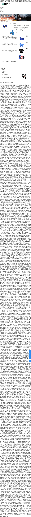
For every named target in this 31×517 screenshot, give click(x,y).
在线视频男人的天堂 (20, 397)
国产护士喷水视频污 (18, 96)
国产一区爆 (14, 288)
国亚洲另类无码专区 (25, 445)
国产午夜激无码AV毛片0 (5, 432)
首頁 (4, 21)
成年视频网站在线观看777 (8, 91)
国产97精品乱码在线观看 (18, 183)
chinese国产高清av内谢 (4, 330)
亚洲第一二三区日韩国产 (16, 399)
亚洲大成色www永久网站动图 (11, 356)
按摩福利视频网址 (25, 196)
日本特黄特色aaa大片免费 (13, 205)
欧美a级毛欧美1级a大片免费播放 (7, 129)
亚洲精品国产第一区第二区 (20, 381)
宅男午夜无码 (13, 393)
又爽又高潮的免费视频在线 (14, 392)
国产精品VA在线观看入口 (5, 160)
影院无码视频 (15, 402)
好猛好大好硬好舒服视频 (6, 279)
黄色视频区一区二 (23, 197)
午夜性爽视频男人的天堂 (23, 327)
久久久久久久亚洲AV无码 (6, 394)
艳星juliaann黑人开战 (12, 250)
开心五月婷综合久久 (25, 509)
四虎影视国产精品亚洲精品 (11, 287)
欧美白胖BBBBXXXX (20, 125)
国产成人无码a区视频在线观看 (6, 390)
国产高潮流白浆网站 (8, 180)
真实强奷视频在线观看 (27, 455)
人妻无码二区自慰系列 (10, 417)
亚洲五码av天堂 (13, 176)
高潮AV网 (14, 410)
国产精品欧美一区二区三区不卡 (21, 389)
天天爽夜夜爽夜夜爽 (21, 104)
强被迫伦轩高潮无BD (15, 397)
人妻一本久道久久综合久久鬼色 (26, 103)
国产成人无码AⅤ (23, 440)
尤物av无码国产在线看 (21, 391)
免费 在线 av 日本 (20, 454)
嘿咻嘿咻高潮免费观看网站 (27, 317)
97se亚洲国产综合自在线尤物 (24, 382)
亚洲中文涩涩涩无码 (28, 292)
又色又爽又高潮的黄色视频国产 (11, 382)
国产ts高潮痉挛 (27, 254)
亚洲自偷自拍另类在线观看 (21, 420)
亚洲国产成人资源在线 (3, 306)
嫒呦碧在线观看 (26, 349)
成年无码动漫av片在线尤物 (14, 261)
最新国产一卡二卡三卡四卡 (8, 444)
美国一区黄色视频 (8, 339)
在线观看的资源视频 (21, 358)
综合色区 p (4, 443)
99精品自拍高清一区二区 (19, 447)
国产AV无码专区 (17, 126)
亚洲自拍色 (23, 219)
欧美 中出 (4, 371)
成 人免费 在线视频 (5, 442)
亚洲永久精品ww (7, 272)
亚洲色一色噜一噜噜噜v (5, 315)
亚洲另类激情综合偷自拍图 (8, 418)
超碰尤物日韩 (24, 363)
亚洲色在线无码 (7, 130)
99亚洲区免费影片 (23, 173)
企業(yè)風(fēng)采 (3, 71)
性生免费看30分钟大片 (16, 297)
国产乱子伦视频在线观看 (13, 162)
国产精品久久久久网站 (15, 140)
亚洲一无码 (26, 174)
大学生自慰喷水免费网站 (19, 380)
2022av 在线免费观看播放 (22, 260)
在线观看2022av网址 (5, 516)
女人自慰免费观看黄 (22, 449)
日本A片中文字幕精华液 (14, 128)
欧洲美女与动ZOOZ (15, 307)
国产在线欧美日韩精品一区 (26, 461)
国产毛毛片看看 (14, 186)
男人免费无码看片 (3, 249)
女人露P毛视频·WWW (5, 134)
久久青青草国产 (6, 219)
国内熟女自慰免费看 (25, 361)
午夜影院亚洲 (7, 336)
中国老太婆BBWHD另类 (19, 433)
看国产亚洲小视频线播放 (19, 481)
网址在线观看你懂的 (25, 390)
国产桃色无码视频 (13, 299)
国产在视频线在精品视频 (20, 512)
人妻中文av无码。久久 (11, 280)
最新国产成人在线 (18, 235)
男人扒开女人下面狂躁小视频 (11, 409)
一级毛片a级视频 (3, 177)
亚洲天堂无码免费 (22, 265)
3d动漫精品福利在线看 (9, 230)
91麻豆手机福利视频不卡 (15, 249)
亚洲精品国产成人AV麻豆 (13, 363)
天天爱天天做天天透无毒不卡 (5, 211)
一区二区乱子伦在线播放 (16, 405)
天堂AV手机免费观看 (5, 200)
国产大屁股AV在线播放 (20, 402)
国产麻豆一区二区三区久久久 (14, 138)
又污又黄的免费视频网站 (26, 502)
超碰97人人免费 (18, 146)
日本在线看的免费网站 (13, 335)
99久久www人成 (16, 240)
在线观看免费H (7, 415)
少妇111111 (19, 414)
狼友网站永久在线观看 (16, 163)
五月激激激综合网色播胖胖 (20, 99)
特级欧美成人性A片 (12, 203)
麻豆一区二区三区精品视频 (27, 112)
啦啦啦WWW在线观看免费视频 (4, 168)
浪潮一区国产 (19, 94)
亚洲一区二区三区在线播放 (7, 342)
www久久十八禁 (22, 347)
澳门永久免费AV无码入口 (10, 118)
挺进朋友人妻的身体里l (18, 151)
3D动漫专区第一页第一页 (14, 365)
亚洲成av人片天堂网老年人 (16, 124)
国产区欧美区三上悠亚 (8, 446)
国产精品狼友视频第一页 (26, 355)
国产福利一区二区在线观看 (7, 187)
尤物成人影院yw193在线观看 (23, 222)
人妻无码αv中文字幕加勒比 (15, 313)
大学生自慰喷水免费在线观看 (11, 166)
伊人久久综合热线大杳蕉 (13, 513)
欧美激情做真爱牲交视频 (12, 146)
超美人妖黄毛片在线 (23, 496)
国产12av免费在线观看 (4, 475)
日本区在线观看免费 (12, 241)
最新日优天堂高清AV (9, 357)
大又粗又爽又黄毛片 (15, 366)
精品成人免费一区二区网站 (14, 458)
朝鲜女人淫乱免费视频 (16, 378)
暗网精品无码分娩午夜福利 (26, 203)
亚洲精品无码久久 (3, 240)
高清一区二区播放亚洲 (10, 244)
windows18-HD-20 (4, 262)
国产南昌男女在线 (13, 216)
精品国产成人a (21, 89)
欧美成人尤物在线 (25, 328)
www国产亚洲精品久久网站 (25, 282)
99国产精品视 (4, 289)
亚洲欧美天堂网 (27, 339)
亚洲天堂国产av (28, 419)
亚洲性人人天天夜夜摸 (16, 118)
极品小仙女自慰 (5, 351)
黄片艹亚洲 (6, 287)
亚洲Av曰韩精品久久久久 (27, 358)
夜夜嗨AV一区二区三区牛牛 (8, 352)
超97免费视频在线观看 (23, 146)
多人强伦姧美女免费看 (22, 329)
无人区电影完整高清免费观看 (21, 472)
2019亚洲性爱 (28, 513)
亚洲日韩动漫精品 (21, 269)
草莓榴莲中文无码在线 (16, 130)
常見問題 (1, 9)
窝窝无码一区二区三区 (18, 440)
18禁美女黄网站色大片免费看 (25, 119)
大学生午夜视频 (25, 189)
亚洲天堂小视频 (23, 186)
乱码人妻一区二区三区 (10, 386)
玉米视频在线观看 (24, 246)
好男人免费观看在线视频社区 (14, 135)
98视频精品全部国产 (13, 333)
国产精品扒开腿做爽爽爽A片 (6, 215)
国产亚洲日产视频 (16, 243)
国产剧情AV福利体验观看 (7, 355)
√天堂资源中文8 (14, 407)
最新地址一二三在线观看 (4, 169)
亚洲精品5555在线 (28, 252)
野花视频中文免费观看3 (17, 499)
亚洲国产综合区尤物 (10, 414)
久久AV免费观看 (6, 185)
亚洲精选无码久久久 (6, 124)
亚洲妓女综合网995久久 (23, 330)
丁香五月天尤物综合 (20, 336)
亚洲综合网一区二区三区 (15, 242)
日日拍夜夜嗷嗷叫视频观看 (18, 119)
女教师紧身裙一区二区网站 (13, 508)
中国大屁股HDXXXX (6, 364)
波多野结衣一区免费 (4, 477)
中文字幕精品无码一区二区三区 (22, 467)
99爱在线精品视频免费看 (6, 186)
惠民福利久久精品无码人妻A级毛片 (22, 506)
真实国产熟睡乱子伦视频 (24, 166)
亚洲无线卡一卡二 (16, 383)
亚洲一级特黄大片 (25, 386)
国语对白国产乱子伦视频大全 (11, 468)
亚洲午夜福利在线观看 (9, 121)
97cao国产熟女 (15, 178)
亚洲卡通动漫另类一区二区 (11, 200)
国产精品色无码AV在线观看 (26, 448)
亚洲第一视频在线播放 (24, 240)
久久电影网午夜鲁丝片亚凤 (24, 424)
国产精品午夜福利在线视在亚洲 (10, 346)
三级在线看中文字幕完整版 (3, 172)
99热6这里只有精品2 (4, 252)
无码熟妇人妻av (15, 253)
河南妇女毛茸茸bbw (3, 339)
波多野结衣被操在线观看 (15, 304)
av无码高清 (2, 478)
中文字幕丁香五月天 (16, 316)
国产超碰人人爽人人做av (13, 85)
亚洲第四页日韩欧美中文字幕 (15, 466)
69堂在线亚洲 (12, 469)
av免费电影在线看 (7, 85)
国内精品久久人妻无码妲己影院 (13, 286)
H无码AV (19, 301)
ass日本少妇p (11, 274)
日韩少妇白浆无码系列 (23, 122)
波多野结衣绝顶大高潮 (20, 445)
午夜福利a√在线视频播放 (6, 363)
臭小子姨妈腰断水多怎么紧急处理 (11, 246)
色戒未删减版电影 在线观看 (22, 477)
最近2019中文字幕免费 (21, 392)
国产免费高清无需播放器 (11, 377)
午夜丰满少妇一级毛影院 (24, 343)
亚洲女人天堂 (24, 251)
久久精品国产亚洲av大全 (24, 489)
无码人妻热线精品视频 (10, 475)
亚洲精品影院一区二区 (9, 511)
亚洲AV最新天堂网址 (25, 314)
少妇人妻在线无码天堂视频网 (20, 331)
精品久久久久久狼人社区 (15, 411)
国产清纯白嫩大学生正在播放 (16, 368)
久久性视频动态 (25, 286)
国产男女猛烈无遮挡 (13, 388)
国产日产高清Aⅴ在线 (14, 510)
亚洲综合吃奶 (20, 115)
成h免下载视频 (23, 370)
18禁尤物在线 (21, 328)
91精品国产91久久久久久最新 (16, 230)
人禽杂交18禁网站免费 (12, 509)
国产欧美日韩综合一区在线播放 (25, 250)
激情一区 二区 (10, 109)
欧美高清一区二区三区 (21, 351)
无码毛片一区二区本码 (14, 344)
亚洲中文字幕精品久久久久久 (4, 313)
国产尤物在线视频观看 (22, 297)
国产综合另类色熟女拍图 (16, 101)
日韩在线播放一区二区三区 (8, 122)
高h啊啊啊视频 (7, 115)
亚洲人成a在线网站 (21, 407)
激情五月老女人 (9, 464)
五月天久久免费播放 (27, 510)
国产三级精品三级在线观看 (19, 214)
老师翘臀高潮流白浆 (26, 403)
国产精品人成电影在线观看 (16, 493)
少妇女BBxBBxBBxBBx (14, 434)
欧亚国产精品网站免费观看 (20, 162)
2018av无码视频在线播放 (7, 333)
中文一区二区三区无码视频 (16, 357)
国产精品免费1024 (24, 111)
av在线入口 (5, 250)
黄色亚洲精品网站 (7, 135)
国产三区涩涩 (28, 173)
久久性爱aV (6, 260)
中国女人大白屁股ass (24, 321)
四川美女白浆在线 (5, 288)
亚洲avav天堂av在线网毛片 (13, 436)
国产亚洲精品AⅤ (27, 127)
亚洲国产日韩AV (28, 157)
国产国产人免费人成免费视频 (14, 308)
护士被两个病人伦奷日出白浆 (8, 218)
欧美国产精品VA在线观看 (26, 406)
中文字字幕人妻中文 (9, 472)
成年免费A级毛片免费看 (13, 379)
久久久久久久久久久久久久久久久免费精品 (22, 257)
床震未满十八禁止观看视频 (20, 396)
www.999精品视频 (2, 263)
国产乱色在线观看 (6, 251)
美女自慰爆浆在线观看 (10, 237)
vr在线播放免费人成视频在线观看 (13, 227)
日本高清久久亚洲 (13, 311)
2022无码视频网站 (12, 440)
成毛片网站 (9, 499)
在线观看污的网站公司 (16, 188)
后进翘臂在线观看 (27, 441)
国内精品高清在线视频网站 (27, 177)
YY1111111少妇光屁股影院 (22, 90)
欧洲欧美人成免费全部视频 (4, 428)
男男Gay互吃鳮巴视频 (11, 194)
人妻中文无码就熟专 (5, 485)
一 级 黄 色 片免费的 (23, 228)
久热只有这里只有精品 (28, 294)
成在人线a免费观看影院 (13, 443)
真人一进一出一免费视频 (5, 384)
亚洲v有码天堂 (10, 99)
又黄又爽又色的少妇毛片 (8, 454)
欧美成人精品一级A (24, 102)
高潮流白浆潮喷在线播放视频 (23, 342)
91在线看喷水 (4, 369)
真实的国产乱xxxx (26, 391)
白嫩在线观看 (5, 232)
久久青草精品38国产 (5, 127)
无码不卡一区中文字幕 (14, 321)
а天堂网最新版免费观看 (15, 91)
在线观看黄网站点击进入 (20, 406)
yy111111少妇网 (4, 175)
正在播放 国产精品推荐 (22, 208)
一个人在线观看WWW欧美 (21, 91)
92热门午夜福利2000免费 (8, 301)
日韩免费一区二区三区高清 (24, 107)
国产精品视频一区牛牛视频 (19, 216)
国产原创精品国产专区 (11, 460)
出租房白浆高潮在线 (17, 382)
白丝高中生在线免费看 (25, 508)
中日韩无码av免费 (24, 464)
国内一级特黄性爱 (13, 93)
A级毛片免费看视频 (6, 223)
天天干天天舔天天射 (5, 399)
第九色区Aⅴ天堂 (7, 326)
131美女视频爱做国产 (19, 408)
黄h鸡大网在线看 (10, 421)
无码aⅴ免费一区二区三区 (18, 173)
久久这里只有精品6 (2, 113)
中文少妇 (10, 165)
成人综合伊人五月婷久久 (10, 222)
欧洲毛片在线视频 (3, 449)
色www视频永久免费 (22, 416)
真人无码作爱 (2, 495)
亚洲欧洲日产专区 (3, 427)
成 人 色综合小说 (2, 456)
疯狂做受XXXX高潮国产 (25, 183)
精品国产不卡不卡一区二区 (16, 89)
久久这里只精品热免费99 (10, 233)
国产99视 (5, 144)
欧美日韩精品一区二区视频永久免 (16, 226)
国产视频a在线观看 (6, 109)
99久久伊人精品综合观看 (15, 511)
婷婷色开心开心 (22, 132)
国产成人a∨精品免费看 (21, 308)
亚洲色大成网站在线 (18, 246)
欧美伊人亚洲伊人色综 (6, 422)
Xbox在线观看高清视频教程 (9, 449)
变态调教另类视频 (15, 87)
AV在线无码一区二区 (14, 232)
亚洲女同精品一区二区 (23, 399)
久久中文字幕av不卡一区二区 (9, 338)
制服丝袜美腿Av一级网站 (27, 456)
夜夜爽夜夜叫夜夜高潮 (19, 363)
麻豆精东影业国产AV (14, 293)
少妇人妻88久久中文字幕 (14, 461)
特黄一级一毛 (20, 147)
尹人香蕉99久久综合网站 (11, 169)
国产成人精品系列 (7, 111)
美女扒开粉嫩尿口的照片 (16, 265)
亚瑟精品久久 (1, 187)
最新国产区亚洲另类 (2, 410)
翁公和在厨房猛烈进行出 (7, 141)
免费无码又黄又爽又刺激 (13, 198)
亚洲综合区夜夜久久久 (9, 441)
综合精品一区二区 (11, 326)
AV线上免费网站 (26, 347)
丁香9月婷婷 (12, 228)
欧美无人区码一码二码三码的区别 (5, 265)
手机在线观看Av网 (26, 450)
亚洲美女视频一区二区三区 (27, 129)
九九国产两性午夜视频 (10, 375)
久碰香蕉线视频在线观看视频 (6, 450)
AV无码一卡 (26, 297)
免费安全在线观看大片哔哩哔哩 (4, 460)
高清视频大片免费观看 (17, 486)
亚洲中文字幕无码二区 (22, 127)
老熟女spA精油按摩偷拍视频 (26, 336)
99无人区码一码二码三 (27, 104)
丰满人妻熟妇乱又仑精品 (28, 379)
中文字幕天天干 (26, 372)
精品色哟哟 (20, 306)
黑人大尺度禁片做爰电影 (10, 471)
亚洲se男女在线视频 (14, 267)
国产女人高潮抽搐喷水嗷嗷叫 (3, 244)
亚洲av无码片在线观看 (8, 113)
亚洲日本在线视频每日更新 (17, 489)
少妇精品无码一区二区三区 (27, 283)
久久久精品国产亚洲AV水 (5, 161)
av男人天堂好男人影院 (16, 306)
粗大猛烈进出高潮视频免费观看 (26, 305)
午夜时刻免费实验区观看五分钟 (4, 385)
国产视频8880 (28, 324)
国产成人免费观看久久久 (7, 452)
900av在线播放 (20, 98)
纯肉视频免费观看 (21, 418)
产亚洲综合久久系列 (27, 204)
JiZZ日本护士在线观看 (16, 256)
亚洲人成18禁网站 (14, 150)
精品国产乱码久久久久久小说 (14, 104)
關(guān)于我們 (3, 68)
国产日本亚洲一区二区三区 (3, 158)
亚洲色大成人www (6, 455)
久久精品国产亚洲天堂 (14, 431)
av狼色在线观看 (20, 138)
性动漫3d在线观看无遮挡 (22, 491)
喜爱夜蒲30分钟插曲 (18, 415)
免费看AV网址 (26, 304)
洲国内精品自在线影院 (27, 163)
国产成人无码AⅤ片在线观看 (13, 488)
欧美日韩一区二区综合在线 (3, 235)
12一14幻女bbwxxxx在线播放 (8, 381)
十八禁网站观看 (13, 88)
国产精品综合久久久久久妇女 (8, 213)
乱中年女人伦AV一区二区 (12, 161)
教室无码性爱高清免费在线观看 (18, 153)
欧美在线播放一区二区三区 (16, 143)
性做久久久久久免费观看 (17, 175)
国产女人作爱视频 (9, 98)
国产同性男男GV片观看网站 (21, 294)
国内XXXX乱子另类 (28, 463)
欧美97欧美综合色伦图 (6, 509)
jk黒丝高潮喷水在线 (6, 190)
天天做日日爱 (26, 224)
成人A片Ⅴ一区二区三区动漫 (5, 286)
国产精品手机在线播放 (23, 237)
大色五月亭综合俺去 (6, 151)
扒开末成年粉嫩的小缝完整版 (20, 276)
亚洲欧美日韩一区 (5, 329)
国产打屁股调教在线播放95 (17, 190)
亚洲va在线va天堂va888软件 (12, 207)
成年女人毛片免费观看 (25, 113)
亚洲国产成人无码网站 (12, 320)
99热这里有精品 (11, 341)
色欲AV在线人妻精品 (10, 477)
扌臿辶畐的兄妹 (18, 187)
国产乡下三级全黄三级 (15, 441)
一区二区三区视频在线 (25, 218)
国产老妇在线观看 (19, 137)
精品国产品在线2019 (15, 391)
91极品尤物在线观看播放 (18, 200)
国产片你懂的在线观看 (16, 295)
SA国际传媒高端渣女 (20, 317)
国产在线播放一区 (7, 177)
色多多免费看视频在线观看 (16, 281)
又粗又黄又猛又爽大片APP (16, 237)
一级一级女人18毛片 (23, 176)
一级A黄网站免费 (17, 367)
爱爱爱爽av (17, 455)
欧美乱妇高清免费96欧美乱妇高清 (19, 177)
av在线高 (8, 250)
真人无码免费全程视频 (16, 292)
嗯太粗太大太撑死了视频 (4, 447)
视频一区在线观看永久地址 (23, 258)
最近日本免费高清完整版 (13, 164)
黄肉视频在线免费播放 (21, 455)
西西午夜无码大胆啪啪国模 (26, 315)
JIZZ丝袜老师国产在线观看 (23, 356)
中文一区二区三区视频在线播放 (16, 347)
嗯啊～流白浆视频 (9, 254)
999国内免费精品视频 (10, 253)
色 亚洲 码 (23, 221)
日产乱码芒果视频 (5, 87)
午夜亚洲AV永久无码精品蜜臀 (24, 320)
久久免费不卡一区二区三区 (4, 149)
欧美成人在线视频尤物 (15, 121)
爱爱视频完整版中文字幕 (25, 172)
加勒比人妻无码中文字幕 (8, 104)
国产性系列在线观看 (16, 491)
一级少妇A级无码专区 (27, 215)
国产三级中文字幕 (12, 177)
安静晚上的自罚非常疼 (6, 307)
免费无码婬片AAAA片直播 (17, 185)
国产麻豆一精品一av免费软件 (6, 513)
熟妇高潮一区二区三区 (10, 143)
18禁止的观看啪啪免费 (21, 283)
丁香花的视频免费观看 (27, 409)
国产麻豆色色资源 (28, 171)
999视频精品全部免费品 (8, 457)
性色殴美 (27, 128)
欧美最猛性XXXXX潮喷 (24, 190)
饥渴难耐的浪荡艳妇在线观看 (24, 301)
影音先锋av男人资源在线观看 (26, 271)
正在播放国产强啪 (23, 158)
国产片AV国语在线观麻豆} (25, 141)
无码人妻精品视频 (25, 241)
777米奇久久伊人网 (11, 425)
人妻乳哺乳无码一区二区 (14, 98)
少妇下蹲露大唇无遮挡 (4, 132)
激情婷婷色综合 (19, 321)
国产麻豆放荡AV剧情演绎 (21, 204)
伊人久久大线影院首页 (16, 477)
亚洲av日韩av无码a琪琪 (23, 486)
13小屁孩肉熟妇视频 (15, 274)
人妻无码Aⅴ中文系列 (2, 310)
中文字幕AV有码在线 (17, 258)
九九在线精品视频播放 (16, 471)
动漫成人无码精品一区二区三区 (17, 109)
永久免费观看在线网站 (14, 484)
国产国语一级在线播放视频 (11, 196)
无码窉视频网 (2, 183)
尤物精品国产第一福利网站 (26, 457)
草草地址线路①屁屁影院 (16, 341)
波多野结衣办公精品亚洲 (19, 470)
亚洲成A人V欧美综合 (8, 431)
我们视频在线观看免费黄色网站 (8, 456)
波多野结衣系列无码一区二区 (8, 391)
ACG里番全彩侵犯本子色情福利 (9, 277)
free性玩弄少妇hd (10, 89)
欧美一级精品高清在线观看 (17, 453)
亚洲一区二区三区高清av (17, 469)
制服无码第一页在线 (23, 262)
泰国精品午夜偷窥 (24, 268)
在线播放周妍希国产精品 (24, 253)
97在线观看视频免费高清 (26, 261)
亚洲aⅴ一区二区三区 (27, 255)
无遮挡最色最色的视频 (13, 291)
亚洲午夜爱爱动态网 (6, 488)
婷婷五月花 (12, 86)
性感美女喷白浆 (23, 277)
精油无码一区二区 (12, 360)
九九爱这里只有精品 (26, 132)
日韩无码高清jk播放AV (20, 286)
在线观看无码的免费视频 (16, 239)
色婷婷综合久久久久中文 (9, 174)
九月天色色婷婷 (20, 371)
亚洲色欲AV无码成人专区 (7, 335)
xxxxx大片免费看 (23, 499)
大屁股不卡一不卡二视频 (13, 396)
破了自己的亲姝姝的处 (20, 108)
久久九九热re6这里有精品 (23, 152)
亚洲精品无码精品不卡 (23, 187)
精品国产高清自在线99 (15, 420)
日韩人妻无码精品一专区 (18, 169)
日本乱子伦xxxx (26, 179)
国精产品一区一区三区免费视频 (5, 361)
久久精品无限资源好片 (26, 303)
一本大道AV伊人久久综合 (10, 302)
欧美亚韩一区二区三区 (17, 228)
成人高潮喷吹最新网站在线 (22, 511)
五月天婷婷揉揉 (11, 296)
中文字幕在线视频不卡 (17, 275)
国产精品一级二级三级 (6, 324)
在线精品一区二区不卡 (11, 428)
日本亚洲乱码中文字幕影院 (8, 349)
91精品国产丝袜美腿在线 (8, 299)
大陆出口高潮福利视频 (24, 415)
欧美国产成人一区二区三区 (10, 295)
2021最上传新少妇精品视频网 (9, 292)
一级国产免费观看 (14, 99)
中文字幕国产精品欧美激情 (7, 202)
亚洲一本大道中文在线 (5, 280)
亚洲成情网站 (7, 258)
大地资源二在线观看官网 (8, 494)
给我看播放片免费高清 (17, 483)
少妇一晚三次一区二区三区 (20, 504)
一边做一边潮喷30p (20, 457)
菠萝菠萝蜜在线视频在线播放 (9, 178)
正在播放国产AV (22, 471)
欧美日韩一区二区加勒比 (7, 137)
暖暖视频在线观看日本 (22, 340)
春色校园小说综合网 (24, 371)
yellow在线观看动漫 (21, 126)
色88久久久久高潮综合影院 (22, 341)
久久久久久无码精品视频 (17, 155)
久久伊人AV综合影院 (3, 484)
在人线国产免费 (15, 419)
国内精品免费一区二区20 (9, 100)
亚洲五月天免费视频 (9, 366)
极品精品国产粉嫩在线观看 (25, 388)
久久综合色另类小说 (5, 377)
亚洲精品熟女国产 (4, 281)
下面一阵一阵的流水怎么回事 (10, 345)
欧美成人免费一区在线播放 (24, 96)
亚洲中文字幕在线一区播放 (27, 512)
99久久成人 (5, 166)
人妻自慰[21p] (22, 215)
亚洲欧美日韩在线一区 (7, 508)
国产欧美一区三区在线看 (24, 469)
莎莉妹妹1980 (24, 157)
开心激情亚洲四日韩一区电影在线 (14, 500)
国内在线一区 (3, 494)
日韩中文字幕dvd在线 (23, 483)
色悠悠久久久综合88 (10, 168)
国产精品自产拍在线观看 (9, 247)
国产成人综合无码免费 (16, 417)
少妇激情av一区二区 (2, 86)
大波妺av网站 (23, 200)
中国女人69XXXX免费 (26, 213)
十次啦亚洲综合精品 (6, 205)
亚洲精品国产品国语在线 (21, 304)
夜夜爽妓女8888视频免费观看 (4, 207)
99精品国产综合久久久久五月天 (5, 480)
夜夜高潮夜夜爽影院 (21, 130)
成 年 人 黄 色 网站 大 (18, 250)
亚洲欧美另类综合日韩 (17, 359)
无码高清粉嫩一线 (5, 504)
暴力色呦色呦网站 (16, 260)
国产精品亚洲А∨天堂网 (24, 435)
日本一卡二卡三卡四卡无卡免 (24, 109)
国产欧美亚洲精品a (2, 261)
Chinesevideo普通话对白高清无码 (4, 146)
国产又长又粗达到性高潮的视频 (19, 129)
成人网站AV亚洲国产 (8, 310)
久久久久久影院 (24, 128)
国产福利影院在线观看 (16, 222)
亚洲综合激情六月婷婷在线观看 (15, 236)
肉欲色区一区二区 (2, 272)
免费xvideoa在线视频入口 (3, 464)
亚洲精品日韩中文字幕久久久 (25, 430)
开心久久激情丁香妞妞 (18, 262)
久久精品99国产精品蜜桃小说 (20, 263)
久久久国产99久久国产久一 (6, 290)
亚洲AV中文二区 (19, 180)
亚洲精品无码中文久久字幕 (14, 167)
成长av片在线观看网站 (26, 470)
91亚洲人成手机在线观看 (19, 134)
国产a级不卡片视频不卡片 (12, 214)
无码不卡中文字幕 (13, 370)
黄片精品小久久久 (22, 319)
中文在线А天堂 (11, 130)
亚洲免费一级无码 (21, 247)
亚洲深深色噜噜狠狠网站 (8, 304)
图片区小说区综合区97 (15, 502)
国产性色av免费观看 (4, 479)
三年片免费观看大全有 (11, 432)
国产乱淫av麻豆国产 (14, 180)
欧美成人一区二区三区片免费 (18, 199)
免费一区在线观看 (18, 409)
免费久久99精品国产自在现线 (4, 507)
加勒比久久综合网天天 (20, 488)
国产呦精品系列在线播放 (8, 434)
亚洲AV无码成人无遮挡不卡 (25, 395)
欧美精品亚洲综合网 (9, 439)
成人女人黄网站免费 (22, 357)
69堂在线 (17, 407)
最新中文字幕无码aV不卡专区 (12, 498)
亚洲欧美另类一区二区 (24, 353)
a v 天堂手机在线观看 (8, 216)
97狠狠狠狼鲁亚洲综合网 (22, 478)
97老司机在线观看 (5, 152)
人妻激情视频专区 (25, 84)
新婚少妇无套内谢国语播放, (23, 233)
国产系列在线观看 (3, 121)
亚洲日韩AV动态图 (28, 260)
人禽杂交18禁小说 (19, 102)
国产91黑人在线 (3, 340)
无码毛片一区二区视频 (9, 294)
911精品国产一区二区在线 (16, 449)
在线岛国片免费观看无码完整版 (17, 277)
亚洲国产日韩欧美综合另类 (13, 290)
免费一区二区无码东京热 (7, 198)
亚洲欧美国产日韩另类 (10, 467)
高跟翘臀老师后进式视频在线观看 (10, 126)
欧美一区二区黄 (4, 116)
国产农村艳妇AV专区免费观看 (20, 324)
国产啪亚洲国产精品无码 (26, 410)
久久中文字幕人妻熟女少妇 (19, 241)
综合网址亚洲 (19, 240)
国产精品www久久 (4, 366)
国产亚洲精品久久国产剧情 (9, 285)
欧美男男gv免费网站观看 (14, 473)
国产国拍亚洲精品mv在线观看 (20, 224)
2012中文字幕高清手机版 (25, 354)
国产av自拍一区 (13, 215)
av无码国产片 (17, 311)
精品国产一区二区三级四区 (8, 90)
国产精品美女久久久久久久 (19, 213)
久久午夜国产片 (7, 489)
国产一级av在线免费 (12, 463)
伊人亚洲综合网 (28, 262)
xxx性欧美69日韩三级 (10, 107)
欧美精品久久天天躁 (11, 119)
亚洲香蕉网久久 (11, 190)
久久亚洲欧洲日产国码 (3, 316)
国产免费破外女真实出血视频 (23, 507)
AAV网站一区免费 (20, 135)
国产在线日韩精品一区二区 (11, 192)
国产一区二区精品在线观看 (16, 210)
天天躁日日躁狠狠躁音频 (3, 295)
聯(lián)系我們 (2, 11)
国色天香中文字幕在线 (18, 166)
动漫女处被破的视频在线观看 (12, 384)
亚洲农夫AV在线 (25, 236)
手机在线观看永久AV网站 (22, 432)
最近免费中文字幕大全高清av (6, 108)
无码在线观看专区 (21, 482)
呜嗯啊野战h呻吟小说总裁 (8, 371)
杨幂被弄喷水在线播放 (27, 316)
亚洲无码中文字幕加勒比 (22, 441)
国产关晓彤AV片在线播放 (11, 459)
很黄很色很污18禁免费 (19, 218)
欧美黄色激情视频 (16, 115)
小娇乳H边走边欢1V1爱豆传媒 (25, 498)
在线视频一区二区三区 (8, 268)
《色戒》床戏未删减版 (7, 147)
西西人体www (22, 211)
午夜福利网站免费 (18, 353)
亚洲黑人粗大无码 (11, 402)
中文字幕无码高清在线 (27, 221)
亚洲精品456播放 (27, 123)
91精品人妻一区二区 (16, 269)
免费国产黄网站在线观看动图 (11, 496)
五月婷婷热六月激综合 (15, 444)
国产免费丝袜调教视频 (13, 202)
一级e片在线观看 (25, 125)
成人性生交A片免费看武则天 (10, 132)
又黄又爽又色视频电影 (15, 305)
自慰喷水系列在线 (13, 408)
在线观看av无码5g (8, 461)
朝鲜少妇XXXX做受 (21, 179)
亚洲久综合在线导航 (22, 160)
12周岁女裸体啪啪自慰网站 (6, 241)
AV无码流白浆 (27, 186)
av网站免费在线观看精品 (3, 370)
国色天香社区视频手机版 (3, 325)
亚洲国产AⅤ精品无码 (23, 281)
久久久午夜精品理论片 (9, 249)
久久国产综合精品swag (24, 374)
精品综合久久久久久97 (3, 178)
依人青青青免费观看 (8, 189)
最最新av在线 (5, 375)
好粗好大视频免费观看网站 (10, 358)
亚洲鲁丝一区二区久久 (4, 193)
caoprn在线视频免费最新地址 (17, 280)
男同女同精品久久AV (18, 498)
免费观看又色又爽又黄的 (21, 168)
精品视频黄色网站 (10, 288)
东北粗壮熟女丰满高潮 (12, 380)
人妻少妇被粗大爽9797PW (20, 142)
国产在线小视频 (8, 291)
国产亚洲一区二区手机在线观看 (4, 514)
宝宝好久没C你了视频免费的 (9, 378)
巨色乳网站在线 (20, 157)
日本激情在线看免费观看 (13, 353)
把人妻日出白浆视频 (5, 341)
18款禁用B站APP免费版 (4, 453)
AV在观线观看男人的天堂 (24, 377)
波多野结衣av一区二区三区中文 (24, 86)
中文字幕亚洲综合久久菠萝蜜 (20, 318)
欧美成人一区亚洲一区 (22, 417)
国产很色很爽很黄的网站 (6, 322)
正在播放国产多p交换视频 (24, 473)
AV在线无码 (19, 282)
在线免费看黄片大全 (2, 418)
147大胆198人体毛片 (21, 456)
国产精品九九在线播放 (7, 236)
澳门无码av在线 (29, 359)
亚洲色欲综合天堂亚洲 (21, 427)
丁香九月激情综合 (13, 481)
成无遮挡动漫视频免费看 (19, 421)
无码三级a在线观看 (6, 491)
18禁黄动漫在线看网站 (4, 237)
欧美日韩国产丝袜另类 (3, 293)
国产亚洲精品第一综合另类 (13, 191)
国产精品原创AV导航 (17, 132)
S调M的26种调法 (18, 291)
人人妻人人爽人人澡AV (14, 452)
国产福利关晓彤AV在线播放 (5, 119)
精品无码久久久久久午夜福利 (12, 514)
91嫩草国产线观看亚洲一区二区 (7, 283)
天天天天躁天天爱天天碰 (6, 400)
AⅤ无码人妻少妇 (19, 128)
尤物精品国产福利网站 (17, 201)
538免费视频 (9, 303)
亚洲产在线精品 (18, 299)
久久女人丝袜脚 (15, 445)
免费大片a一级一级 (10, 188)
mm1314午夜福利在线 (20, 461)
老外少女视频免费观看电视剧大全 (8, 328)
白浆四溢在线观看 (23, 100)
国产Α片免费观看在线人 (11, 149)
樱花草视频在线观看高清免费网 (11, 447)
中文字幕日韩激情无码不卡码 (12, 102)
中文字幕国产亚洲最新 (22, 311)
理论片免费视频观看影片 (3, 210)
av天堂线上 (21, 314)
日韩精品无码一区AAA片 (6, 231)
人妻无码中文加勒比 (5, 395)
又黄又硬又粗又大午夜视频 (19, 272)
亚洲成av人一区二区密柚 (23, 468)
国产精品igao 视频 (7, 379)
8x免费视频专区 (18, 463)
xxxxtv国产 (1, 435)
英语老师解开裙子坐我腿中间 (26, 243)
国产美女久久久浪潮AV (15, 254)
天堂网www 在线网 (25, 422)
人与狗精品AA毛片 (12, 483)
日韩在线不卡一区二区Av (14, 403)
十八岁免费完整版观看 (9, 372)
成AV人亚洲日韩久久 (12, 340)
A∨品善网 (27, 313)
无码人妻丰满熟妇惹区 (14, 372)
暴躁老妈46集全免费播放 (20, 232)
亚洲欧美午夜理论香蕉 (13, 390)
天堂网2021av (27, 466)
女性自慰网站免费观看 (15, 294)
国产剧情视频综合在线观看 (23, 230)
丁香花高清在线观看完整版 (15, 325)
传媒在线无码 (21, 203)
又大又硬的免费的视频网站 (19, 509)
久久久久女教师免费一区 (5, 238)
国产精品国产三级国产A (23, 428)
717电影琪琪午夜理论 (27, 444)
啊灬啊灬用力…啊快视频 (25, 425)
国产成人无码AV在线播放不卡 (19, 88)
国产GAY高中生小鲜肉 (18, 197)
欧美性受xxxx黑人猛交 (7, 153)
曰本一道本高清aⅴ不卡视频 (12, 251)
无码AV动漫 (15, 108)
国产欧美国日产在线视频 (25, 306)
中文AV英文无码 (6, 112)
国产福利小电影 (21, 332)
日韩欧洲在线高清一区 (19, 289)
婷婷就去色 (8, 403)
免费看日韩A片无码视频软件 (18, 503)
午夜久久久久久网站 (9, 484)
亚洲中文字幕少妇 (27, 133)
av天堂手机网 (1, 359)
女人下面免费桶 (24, 193)
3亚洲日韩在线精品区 (12, 197)
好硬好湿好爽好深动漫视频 (3, 222)
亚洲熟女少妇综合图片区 (14, 283)
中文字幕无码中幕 (9, 420)
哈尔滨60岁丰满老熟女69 (3, 486)
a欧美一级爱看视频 (25, 287)
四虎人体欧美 (26, 276)
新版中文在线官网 (16, 345)
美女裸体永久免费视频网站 (21, 178)
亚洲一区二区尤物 (7, 495)
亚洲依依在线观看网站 (25, 202)
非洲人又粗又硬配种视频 (20, 443)
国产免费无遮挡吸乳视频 (15, 482)
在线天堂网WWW (11, 297)
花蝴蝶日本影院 (8, 162)
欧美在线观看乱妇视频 (21, 167)
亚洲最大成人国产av (19, 205)
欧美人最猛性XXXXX (16, 244)
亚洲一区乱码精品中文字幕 (23, 101)
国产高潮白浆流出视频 (19, 379)
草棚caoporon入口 (4, 208)
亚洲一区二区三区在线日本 (23, 149)
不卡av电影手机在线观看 (24, 139)
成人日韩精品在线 (25, 161)
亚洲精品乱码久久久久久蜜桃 (23, 244)
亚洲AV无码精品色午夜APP (23, 212)
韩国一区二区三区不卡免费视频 (14, 282)
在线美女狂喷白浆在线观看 (22, 383)
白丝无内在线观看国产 (11, 260)
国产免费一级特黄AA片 (5, 332)
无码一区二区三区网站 (7, 308)
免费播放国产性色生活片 (25, 199)
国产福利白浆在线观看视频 (7, 148)
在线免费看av (5, 459)
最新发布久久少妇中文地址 (9, 419)
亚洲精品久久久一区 (26, 308)
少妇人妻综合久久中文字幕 (4, 421)
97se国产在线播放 (4, 118)
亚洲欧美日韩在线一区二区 (6, 320)
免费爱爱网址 (21, 386)
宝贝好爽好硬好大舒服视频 (23, 201)
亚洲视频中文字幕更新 (27, 97)
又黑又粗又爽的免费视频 (21, 254)
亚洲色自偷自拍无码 (28, 219)
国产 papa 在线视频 (18, 93)
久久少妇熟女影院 (13, 113)
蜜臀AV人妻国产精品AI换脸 (18, 172)
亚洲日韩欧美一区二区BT (23, 165)
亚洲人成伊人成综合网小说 (8, 510)
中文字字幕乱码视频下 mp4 (13, 319)
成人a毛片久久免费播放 (6, 425)
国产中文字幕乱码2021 (19, 264)
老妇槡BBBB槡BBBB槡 (20, 238)
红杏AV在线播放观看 (17, 160)
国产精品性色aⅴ (11, 127)
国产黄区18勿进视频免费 (6, 402)
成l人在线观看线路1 (27, 178)
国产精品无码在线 (7, 505)
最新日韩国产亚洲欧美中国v (25, 492)
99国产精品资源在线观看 (3, 317)
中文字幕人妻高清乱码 (17, 139)
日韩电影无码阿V (18, 416)
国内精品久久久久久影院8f (19, 251)
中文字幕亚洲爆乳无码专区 (22, 313)
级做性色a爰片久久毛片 (27, 232)
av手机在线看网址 (5, 374)
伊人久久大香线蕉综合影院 (7, 228)
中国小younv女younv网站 (26, 333)
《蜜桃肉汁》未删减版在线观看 (17, 352)
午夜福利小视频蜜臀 (6, 256)
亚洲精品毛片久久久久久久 (22, 364)
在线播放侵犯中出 (27, 191)
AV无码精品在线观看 (23, 155)
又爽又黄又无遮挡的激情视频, (5, 433)
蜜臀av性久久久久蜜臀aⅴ (12, 272)
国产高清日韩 (15, 506)
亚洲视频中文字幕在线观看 (6, 436)
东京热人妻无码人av (12, 105)
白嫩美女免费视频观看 (18, 360)
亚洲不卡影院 (2, 236)
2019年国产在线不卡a (22, 110)
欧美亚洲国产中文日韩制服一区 (16, 165)
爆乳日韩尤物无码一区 (6, 435)
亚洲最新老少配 (8, 473)
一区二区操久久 (7, 406)
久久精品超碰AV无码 (9, 289)
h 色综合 (6, 496)
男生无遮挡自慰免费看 (5, 409)
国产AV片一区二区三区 (4, 143)
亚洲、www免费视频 (10, 269)
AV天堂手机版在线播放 (24, 137)
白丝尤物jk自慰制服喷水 (14, 94)
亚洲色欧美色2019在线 (28, 414)
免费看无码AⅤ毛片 (18, 496)
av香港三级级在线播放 (19, 446)
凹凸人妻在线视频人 (19, 198)
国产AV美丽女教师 (14, 472)
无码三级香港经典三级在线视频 (10, 316)
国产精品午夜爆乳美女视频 (18, 193)
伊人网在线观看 (5, 397)
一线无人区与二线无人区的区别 (18, 225)
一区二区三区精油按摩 (12, 223)
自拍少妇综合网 (28, 491)
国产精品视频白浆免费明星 (3, 358)
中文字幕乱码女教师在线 (21, 344)
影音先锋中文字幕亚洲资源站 (10, 383)
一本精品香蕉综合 (2, 130)
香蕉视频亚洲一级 (11, 399)
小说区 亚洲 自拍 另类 (3, 439)
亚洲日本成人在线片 (14, 497)
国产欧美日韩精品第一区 (7, 396)
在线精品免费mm (25, 226)
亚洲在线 (26, 126)
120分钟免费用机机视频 (11, 225)
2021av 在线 (24, 322)
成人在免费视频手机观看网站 (24, 352)
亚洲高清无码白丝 (5, 99)
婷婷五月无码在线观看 (9, 140)
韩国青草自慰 (25, 396)
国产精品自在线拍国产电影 (21, 144)
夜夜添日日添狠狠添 (22, 210)
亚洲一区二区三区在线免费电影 (11, 367)
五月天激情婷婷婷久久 (26, 443)
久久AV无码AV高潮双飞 (10, 152)
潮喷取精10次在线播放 (11, 160)
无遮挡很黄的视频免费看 (26, 397)
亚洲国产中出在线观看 (18, 223)
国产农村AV (14, 100)
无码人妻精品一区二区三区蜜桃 (23, 325)
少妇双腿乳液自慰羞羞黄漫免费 (19, 217)
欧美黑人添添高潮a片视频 (22, 114)
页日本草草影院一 (9, 397)
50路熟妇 (12, 359)
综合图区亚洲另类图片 (15, 301)
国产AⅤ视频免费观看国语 (19, 219)
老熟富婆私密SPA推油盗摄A (22, 500)
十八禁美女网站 (24, 147)
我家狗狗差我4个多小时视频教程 (18, 266)
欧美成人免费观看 (13, 464)
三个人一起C (4, 247)
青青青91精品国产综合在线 (7, 125)
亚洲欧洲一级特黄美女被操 (19, 355)
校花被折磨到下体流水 (20, 448)
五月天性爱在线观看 (9, 271)
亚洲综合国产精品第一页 (27, 211)
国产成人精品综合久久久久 (16, 136)
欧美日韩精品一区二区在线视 (14, 114)
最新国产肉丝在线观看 (9, 204)
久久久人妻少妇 (7, 227)
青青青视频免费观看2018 (21, 249)
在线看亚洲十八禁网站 (4, 345)
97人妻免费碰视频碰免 (19, 288)
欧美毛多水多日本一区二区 (15, 478)
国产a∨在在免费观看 (8, 293)
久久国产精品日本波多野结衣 (9, 410)
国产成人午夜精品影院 (17, 428)
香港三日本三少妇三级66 (15, 332)
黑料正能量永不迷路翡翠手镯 (10, 221)
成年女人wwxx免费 (15, 427)
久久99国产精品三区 (21, 405)
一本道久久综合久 (6, 275)
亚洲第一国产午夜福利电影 (10, 201)
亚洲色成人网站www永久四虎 (7, 359)
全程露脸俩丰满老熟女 (13, 148)
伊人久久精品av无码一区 (19, 514)
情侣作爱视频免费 (14, 318)
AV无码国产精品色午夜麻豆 (9, 493)
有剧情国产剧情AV (23, 302)
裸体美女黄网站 (5, 403)
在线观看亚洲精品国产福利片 (20, 452)
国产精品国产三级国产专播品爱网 (14, 474)
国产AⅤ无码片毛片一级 (16, 330)
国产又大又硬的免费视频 (11, 139)
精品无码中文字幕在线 (25, 98)
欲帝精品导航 (10, 313)
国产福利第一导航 (25, 332)
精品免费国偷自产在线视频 (7, 408)
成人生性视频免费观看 (16, 338)
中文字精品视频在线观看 (15, 317)
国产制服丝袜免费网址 (3, 126)
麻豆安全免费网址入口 (25, 480)
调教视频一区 (28, 327)
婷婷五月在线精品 (25, 393)
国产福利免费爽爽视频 (20, 285)
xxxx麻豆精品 (14, 296)
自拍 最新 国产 (11, 256)
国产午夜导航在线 (14, 349)
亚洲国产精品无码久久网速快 (26, 121)
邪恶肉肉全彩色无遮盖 (23, 493)
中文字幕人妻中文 (11, 115)
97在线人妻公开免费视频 (15, 171)
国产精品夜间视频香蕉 (18, 435)
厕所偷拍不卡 (9, 504)
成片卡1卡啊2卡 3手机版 (10, 492)
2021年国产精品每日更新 (6, 343)
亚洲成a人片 (14, 224)
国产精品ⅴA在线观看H (26, 99)
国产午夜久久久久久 (26, 402)
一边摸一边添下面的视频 (16, 328)
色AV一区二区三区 (26, 331)
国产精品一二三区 (8, 469)
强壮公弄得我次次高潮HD (9, 171)
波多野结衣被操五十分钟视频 (20, 335)
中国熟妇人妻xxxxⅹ (5, 267)
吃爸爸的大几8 (20, 429)
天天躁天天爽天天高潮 (4, 472)
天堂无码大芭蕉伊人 (25, 488)
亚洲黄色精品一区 (26, 142)
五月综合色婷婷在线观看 (9, 239)
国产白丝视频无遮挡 (7, 164)
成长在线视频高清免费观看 (24, 274)
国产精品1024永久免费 (5, 499)
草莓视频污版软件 (26, 285)
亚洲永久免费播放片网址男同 (23, 124)
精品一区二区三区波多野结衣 (11, 395)
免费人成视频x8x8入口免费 (27, 242)
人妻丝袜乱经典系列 (13, 235)
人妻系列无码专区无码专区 (14, 229)
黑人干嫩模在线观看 (20, 439)
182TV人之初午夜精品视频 (19, 315)
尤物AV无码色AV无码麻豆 (17, 442)
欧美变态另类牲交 (23, 291)
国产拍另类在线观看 (20, 458)
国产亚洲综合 (4, 204)
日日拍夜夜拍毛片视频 (13, 450)
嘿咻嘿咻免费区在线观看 (22, 345)
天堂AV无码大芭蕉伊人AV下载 (16, 174)
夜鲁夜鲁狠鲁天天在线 (19, 202)
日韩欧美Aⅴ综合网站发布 (22, 239)
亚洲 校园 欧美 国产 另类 (6, 404)
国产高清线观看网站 (17, 133)
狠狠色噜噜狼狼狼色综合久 (3, 266)
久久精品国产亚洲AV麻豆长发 (19, 393)
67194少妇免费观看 (27, 405)
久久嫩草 (8, 165)
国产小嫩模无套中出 (26, 458)
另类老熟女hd (9, 235)
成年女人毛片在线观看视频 (27, 162)
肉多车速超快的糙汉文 (17, 86)
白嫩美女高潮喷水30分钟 (7, 94)
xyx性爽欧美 (27, 496)
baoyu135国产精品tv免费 (8, 93)
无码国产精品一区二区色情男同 (10, 173)
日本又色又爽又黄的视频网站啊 (13, 238)
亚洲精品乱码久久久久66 (19, 395)
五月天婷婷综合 (8, 157)
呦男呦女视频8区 (27, 411)
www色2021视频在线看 (21, 444)
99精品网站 (19, 492)
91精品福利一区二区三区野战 (18, 192)
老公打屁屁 (24, 503)
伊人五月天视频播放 (4, 382)
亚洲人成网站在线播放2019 (9, 101)
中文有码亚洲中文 (5, 303)
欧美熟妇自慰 (12, 153)
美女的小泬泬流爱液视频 (16, 116)
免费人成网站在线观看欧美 (14, 123)
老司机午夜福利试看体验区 (13, 394)
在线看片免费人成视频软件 (8, 478)
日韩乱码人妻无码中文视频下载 (13, 400)
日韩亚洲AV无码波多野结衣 (20, 349)
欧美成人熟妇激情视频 (13, 137)
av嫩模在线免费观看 (9, 482)
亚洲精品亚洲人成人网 (8, 481)
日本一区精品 (21, 375)
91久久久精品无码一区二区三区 (26, 85)
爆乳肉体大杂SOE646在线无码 (11, 262)
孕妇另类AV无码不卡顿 (8, 226)
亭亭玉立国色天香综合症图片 (19, 161)
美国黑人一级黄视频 (24, 384)
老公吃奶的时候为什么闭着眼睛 (17, 350)
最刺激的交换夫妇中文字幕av (18, 231)
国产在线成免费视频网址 (14, 457)
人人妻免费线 (15, 257)
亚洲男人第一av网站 (9, 182)
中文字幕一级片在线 (13, 355)
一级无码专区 (5, 201)
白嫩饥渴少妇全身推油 (17, 211)
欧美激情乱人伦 (5, 246)
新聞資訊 (1, 8)
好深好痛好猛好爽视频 (15, 456)
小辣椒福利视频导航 (15, 369)
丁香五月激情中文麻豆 (16, 386)
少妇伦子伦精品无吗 (18, 150)
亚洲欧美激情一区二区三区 (7, 438)
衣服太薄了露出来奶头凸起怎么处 (7, 347)
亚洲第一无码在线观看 (18, 141)
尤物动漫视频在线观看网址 (14, 454)
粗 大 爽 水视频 (24, 394)
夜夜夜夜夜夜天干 (24, 513)
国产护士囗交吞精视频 (19, 103)
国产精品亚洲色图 (26, 269)
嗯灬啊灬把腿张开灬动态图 (22, 413)
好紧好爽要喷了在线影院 (27, 381)
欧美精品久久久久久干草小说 (10, 479)
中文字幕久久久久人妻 (6, 503)
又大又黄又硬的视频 (15, 351)
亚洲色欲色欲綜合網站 (16, 300)
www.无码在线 (8, 208)
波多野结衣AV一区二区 (16, 127)
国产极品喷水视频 (26, 407)
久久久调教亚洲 (9, 232)
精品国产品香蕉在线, (21, 87)
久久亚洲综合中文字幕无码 (19, 303)
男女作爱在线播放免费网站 (11, 374)
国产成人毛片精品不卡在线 (10, 389)
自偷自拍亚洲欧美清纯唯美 (13, 404)
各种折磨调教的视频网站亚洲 (20, 404)
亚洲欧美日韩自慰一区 (28, 188)
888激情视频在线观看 (11, 243)
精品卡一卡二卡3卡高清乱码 (21, 191)
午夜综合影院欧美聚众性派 (12, 433)
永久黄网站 (12, 499)
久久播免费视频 (10, 332)
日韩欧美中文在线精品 (7, 424)
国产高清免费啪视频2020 (12, 103)
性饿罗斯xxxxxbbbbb (8, 458)
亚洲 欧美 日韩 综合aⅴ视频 (25, 225)
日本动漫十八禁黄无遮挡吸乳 (16, 122)
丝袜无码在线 (26, 144)
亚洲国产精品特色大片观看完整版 (23, 307)
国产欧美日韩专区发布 (28, 265)
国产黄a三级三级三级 (6, 296)
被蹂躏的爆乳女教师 (21, 242)
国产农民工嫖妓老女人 (26, 108)
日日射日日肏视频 (17, 327)
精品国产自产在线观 (15, 492)
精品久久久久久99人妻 (22, 300)
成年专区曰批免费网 (25, 436)
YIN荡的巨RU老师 (10, 300)
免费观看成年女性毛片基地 (22, 278)
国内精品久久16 (20, 121)
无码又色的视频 (19, 253)
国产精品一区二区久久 (26, 293)
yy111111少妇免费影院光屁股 (14, 438)
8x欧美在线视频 (15, 144)
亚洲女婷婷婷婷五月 (20, 484)
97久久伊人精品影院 (11, 258)
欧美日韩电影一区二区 (25, 421)
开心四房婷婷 (14, 213)
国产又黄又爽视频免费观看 (10, 486)
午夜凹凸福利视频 (3, 372)
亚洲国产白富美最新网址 (14, 268)
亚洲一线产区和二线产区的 (6, 191)
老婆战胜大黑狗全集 (22, 154)
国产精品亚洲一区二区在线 (26, 88)
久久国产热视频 (13, 183)
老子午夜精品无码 (13, 446)
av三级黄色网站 (27, 249)
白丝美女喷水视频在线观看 (9, 306)
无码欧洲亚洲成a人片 (16, 495)
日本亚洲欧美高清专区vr (6, 327)
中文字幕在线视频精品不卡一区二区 (5, 440)
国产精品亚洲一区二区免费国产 (16, 154)
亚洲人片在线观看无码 (19, 85)
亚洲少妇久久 (27, 158)
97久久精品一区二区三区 (27, 378)
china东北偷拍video (16, 194)
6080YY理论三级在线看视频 (20, 510)
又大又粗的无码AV (9, 317)
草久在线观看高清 (3, 469)
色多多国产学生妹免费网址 (24, 299)
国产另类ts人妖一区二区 (24, 223)
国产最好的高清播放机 (8, 261)
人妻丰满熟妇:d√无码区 (7, 474)
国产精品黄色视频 (24, 288)
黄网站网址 (14, 421)
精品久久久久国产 (22, 133)
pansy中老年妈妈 (23, 360)
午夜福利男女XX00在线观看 (19, 410)
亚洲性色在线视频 (8, 88)
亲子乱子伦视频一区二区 (25, 93)
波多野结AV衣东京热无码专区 (6, 388)
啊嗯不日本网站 (14, 470)
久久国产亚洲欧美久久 (27, 335)
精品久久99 (12, 199)
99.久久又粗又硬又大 (26, 392)
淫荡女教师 (24, 231)
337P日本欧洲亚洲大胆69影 (9, 175)
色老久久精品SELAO (26, 418)
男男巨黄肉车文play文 (25, 429)
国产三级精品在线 (17, 356)
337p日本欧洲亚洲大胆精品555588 (15, 310)
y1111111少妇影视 (7, 276)
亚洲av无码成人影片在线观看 (27, 290)
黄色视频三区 (11, 307)
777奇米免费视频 (24, 408)
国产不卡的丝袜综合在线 (16, 110)
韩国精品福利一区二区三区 (3, 253)
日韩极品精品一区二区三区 (13, 276)
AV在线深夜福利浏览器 (28, 370)
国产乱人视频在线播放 (10, 252)
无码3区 (3, 147)
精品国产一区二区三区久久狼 (13, 322)
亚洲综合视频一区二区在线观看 (20, 339)
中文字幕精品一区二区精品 (21, 97)
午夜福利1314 (11, 124)
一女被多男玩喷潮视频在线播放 (14, 505)
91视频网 (18, 319)
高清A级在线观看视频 (26, 87)
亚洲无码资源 (9, 123)
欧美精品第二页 (13, 424)
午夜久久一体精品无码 (8, 154)
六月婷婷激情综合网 (13, 303)
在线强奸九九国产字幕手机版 (16, 107)
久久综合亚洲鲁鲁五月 (19, 384)
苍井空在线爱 (1, 360)
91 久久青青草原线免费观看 (19, 189)
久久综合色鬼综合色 (27, 472)
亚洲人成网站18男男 (15, 467)
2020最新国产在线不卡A (15, 255)
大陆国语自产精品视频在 (8, 142)
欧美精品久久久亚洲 (14, 263)
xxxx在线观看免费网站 (11, 185)
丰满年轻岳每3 (18, 279)
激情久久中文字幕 (23, 94)
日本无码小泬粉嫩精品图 (4, 468)
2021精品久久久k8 (18, 176)
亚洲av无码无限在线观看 (8, 502)
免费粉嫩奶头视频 (13, 141)
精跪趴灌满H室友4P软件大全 (9, 179)
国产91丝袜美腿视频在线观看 (10, 193)
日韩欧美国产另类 (25, 484)
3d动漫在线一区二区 (5, 96)
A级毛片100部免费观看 (27, 296)
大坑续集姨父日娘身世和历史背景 (16, 182)
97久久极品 (24, 216)
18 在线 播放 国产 (19, 497)
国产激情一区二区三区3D (22, 338)
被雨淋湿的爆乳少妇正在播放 (11, 172)
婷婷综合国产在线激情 (20, 372)
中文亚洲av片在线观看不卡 (23, 256)
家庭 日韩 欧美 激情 (4, 107)
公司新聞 (2, 22)
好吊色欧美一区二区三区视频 (5, 197)
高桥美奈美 (19, 274)
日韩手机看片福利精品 (22, 495)
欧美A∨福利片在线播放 (16, 329)
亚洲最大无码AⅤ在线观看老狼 (13, 97)
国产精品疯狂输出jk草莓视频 (17, 425)
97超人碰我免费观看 (2, 405)
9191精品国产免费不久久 (19, 390)
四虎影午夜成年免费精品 (10, 210)
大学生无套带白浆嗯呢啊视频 (18, 459)
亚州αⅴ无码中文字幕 (16, 149)
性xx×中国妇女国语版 (8, 466)
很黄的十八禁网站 (13, 416)
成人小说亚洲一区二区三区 (20, 148)
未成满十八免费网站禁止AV (6, 282)
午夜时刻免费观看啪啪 (10, 351)
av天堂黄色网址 (16, 479)
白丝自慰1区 (3, 278)
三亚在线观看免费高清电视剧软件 (15, 342)
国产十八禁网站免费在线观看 (25, 150)
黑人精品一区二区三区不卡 (23, 136)
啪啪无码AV (18, 473)
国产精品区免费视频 (10, 485)
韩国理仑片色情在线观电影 (7, 311)
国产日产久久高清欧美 (12, 231)
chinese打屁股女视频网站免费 (14, 147)
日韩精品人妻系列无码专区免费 (12, 315)
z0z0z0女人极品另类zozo (8, 263)
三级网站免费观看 (14, 271)
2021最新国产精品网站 (19, 113)
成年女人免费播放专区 (18, 343)
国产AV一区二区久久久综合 (6, 331)
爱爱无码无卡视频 (7, 97)
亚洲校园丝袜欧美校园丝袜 (6, 353)
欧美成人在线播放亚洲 (8, 229)
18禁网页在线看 (28, 147)
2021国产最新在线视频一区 (25, 207)
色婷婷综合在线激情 (6, 380)
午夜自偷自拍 (22, 385)
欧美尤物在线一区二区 (26, 272)
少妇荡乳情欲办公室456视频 (3, 163)
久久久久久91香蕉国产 (10, 442)
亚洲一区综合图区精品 (20, 436)
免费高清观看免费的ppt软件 (9, 240)
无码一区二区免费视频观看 (12, 219)
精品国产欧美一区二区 (22, 188)
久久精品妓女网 (20, 305)
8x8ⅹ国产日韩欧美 (7, 430)
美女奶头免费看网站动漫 (8, 183)
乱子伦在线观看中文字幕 (15, 90)
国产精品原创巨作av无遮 (23, 346)
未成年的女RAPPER (21, 116)
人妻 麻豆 (1, 87)
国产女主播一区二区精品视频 (23, 367)
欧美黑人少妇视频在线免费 (23, 310)
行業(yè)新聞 (5, 22)
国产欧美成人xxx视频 (27, 420)
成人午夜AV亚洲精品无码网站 (6, 319)
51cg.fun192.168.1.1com (22, 466)
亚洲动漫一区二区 (27, 154)
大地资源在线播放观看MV (23, 359)
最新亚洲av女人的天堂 (20, 271)
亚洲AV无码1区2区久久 (13, 212)
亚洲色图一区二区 (24, 115)
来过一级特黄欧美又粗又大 (9, 144)
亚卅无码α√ (29, 384)
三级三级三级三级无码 (9, 369)
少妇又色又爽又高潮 (19, 394)
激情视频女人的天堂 (20, 505)
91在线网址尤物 (23, 235)
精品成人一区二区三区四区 (4, 188)
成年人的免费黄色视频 (21, 479)
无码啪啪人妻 (4, 344)
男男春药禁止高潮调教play (27, 369)
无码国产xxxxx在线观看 (17, 152)
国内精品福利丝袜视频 (19, 388)
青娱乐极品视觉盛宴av (18, 374)
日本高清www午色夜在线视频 (19, 196)
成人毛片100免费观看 (10, 329)
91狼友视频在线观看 (19, 207)
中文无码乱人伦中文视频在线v (10, 506)
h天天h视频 (8, 500)
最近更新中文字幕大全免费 (13, 406)
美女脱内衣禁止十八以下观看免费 (21, 419)
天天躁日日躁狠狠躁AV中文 (19, 422)
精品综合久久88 (14, 218)
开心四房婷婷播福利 (9, 318)
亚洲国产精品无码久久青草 (7, 365)
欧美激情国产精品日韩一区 (13, 324)
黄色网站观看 (9, 267)
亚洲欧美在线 (22, 409)
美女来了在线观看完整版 (17, 302)
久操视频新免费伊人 (18, 370)
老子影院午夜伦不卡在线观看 (8, 278)
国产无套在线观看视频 (5, 243)
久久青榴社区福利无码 (9, 325)
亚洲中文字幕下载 (11, 364)
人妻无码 (18, 400)
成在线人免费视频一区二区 (26, 135)
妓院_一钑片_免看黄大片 (16, 278)
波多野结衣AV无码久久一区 (8, 110)
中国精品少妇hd (25, 134)
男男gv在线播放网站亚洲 (24, 453)
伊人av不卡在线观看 (21, 378)
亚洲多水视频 (23, 414)
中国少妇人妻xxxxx (23, 169)
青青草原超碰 (26, 263)
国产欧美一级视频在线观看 (8, 497)
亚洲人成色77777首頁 (7, 416)
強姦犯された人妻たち (8, 321)
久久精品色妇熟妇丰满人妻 (20, 267)
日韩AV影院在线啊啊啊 (27, 385)
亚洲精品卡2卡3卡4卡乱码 (23, 295)
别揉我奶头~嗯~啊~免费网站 (16, 385)
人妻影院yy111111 (21, 163)
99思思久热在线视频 (13, 339)
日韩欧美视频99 (4, 230)
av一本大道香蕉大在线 (15, 247)
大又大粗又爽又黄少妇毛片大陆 (18, 480)
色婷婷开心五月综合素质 (10, 330)
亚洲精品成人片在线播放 (21, 411)
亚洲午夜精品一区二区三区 (24, 182)
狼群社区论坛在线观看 (16, 485)
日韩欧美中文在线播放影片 (26, 266)
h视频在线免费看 (16, 432)
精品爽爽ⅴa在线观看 (26, 460)
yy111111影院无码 (25, 505)
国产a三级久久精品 (23, 185)
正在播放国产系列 (12, 343)
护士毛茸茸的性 (27, 110)
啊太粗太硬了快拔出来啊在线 (12, 112)
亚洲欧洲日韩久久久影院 (20, 361)
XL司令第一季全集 (28, 94)
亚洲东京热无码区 (18, 468)
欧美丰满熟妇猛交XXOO (13, 415)
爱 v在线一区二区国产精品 (24, 442)
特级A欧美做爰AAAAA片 (10, 136)
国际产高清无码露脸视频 (26, 214)
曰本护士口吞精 (7, 483)
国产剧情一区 (13, 129)
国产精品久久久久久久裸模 (23, 494)
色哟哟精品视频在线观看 (25, 153)
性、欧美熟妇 (28, 281)
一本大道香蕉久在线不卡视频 (8, 470)
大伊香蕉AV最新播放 (27, 167)
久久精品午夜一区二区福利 (23, 118)
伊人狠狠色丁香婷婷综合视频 (14, 157)
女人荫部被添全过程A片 (4, 254)
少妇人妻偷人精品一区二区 (25, 105)
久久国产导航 (15, 389)
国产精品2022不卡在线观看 (4, 269)
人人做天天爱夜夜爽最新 (25, 198)
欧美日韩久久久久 (8, 443)
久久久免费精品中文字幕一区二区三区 (9, 413)
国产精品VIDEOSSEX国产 (12, 455)
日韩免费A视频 (11, 257)
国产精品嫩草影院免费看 (17, 377)
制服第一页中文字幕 (11, 275)
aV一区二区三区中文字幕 (20, 431)
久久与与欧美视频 (6, 155)
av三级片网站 (17, 340)
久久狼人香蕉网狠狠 (7, 138)
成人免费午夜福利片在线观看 (8, 255)
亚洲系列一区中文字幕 (3, 189)
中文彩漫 (12, 368)
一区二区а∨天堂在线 (7, 84)
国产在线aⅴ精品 (20, 268)
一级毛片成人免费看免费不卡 (12, 96)
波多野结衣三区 (8, 370)
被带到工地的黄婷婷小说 (25, 280)
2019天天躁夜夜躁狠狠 (23, 175)
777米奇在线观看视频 (16, 326)
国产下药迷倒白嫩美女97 (6, 103)
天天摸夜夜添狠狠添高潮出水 (9, 427)
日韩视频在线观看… (12, 503)
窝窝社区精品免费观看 (13, 84)
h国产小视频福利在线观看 (14, 125)
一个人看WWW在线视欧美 (10, 266)
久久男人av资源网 (16, 358)
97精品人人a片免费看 (17, 460)
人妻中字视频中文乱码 (15, 204)
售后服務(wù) (1, 10)
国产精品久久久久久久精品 (10, 453)
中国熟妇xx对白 (14, 381)
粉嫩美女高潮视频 (18, 320)
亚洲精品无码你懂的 (27, 351)
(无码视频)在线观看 (6, 105)
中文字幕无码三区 (24, 446)
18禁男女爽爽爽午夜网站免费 (20, 112)
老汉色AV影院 (20, 236)
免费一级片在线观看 (23, 180)
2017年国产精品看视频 (23, 275)
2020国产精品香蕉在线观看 (16, 233)
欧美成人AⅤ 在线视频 (27, 208)
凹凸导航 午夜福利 (20, 261)
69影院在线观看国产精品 (4, 498)
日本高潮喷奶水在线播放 (23, 326)
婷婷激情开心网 (16, 414)
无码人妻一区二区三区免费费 (12, 134)
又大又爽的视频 (11, 495)
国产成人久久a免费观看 (25, 366)
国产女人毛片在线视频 (15, 439)
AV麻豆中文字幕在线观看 (20, 293)
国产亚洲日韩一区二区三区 (13, 361)
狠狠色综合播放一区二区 (14, 448)
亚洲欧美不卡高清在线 (28, 357)
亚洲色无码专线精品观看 (23, 164)
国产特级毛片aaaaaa (18, 100)
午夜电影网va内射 (25, 454)
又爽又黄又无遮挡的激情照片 (8, 407)
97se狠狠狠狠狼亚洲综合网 (26, 439)
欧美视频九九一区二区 (7, 368)
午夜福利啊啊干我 (18, 186)
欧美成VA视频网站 (22, 316)
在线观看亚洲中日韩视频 (20, 290)
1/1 (0, 64)
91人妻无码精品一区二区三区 (17, 252)
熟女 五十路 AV (29, 244)
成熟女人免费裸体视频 (23, 463)
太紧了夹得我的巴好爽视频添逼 (23, 475)
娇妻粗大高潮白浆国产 (5, 225)
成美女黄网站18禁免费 (21, 438)
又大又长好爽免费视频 (24, 151)
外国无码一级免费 (28, 416)
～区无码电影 (24, 192)
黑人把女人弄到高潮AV (8, 114)
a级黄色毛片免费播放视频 (18, 105)
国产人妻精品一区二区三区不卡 (7, 512)
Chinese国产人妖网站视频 (13, 331)
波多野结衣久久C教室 (3, 271)
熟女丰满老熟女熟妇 (8, 344)
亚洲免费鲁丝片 (26, 227)
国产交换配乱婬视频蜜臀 (8, 264)
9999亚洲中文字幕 (13, 264)
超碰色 (25, 324)
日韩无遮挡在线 (24, 459)
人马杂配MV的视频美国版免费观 (8, 445)
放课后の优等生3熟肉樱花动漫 (14, 208)
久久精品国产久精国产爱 (23, 279)
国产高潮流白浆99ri (13, 187)
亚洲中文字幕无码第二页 (24, 368)
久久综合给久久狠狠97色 (20, 403)
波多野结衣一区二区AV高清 (19, 84)
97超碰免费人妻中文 (13, 430)
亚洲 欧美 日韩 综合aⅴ (20, 322)
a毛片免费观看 (27, 440)
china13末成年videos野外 (15, 418)
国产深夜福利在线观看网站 (22, 171)
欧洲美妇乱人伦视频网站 (8, 411)
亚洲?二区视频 (12, 108)
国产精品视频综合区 (24, 447)
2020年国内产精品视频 (18, 111)
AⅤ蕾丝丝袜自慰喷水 (11, 155)
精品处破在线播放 (27, 499)
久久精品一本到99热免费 (9, 350)
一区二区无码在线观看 (21, 255)
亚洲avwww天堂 (6, 297)
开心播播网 (21, 226)
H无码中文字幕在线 (5, 217)
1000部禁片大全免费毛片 (8, 176)
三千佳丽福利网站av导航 (22, 194)
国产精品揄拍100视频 (2, 291)
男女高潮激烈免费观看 (20, 227)
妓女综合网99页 (27, 291)
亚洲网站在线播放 (7, 340)
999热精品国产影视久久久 (7, 128)
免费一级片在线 (14, 289)
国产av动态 (18, 164)
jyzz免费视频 (1, 232)
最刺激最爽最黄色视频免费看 (8, 305)
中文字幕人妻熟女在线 (6, 257)
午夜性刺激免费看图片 (10, 87)
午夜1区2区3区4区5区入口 (3, 182)
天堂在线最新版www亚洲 (4, 194)
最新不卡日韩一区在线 (8, 393)
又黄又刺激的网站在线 (10, 163)
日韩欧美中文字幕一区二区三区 (4, 139)
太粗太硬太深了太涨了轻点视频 (19, 287)
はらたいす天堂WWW (25, 514)
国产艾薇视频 (7, 133)
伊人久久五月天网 (17, 203)
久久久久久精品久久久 (14, 504)
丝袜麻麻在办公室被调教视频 (20, 450)
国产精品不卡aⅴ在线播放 (4, 196)
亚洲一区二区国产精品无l (7, 360)
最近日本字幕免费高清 (14, 142)
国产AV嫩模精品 (3, 91)
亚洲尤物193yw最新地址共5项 (21, 434)
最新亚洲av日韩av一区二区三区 (26, 138)
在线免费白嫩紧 (22, 460)
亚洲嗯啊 (10, 186)
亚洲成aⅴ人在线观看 (11, 211)
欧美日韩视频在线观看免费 (20, 296)
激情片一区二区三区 (6, 212)
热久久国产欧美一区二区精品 (8, 242)
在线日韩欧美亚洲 (11, 491)
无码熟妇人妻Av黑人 (6, 214)
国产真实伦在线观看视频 (8, 167)
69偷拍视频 (4, 285)
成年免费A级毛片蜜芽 (17, 346)
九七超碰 (23, 379)
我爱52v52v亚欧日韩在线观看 (24, 143)
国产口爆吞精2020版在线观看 (26, 380)
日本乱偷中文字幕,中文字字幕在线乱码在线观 (25, 485)
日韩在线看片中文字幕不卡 (17, 158)
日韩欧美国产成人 (22, 174)
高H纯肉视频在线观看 (26, 247)
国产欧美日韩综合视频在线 (26, 140)
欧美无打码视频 (24, 205)
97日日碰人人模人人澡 (4, 354)
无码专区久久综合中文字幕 (5, 102)
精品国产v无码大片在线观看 (7, 429)
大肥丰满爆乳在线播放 (18, 430)
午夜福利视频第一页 (7, 86)
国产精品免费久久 (13, 189)
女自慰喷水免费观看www (21, 229)
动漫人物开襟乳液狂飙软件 (12, 422)
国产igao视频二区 (22, 400)
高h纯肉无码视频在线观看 (21, 123)
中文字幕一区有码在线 (12, 133)
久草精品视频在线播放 (4, 123)
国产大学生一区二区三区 (8, 199)
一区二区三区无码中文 (7, 392)
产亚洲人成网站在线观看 (19, 333)
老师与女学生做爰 (16, 168)
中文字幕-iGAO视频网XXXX (17, 221)
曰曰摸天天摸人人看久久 (9, 116)
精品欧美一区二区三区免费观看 (16, 494)
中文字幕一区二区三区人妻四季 (11, 354)
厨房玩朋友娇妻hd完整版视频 (9, 224)
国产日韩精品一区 (23, 252)
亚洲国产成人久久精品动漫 (7, 150)
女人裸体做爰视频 (10, 385)
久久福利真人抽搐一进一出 (8, 405)
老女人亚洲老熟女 (16, 364)
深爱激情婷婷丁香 (20, 502)
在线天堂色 (5, 302)
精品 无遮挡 (26, 449)
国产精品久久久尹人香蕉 (22, 292)
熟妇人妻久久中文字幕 (12, 111)
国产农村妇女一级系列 (14, 512)
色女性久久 (11, 265)
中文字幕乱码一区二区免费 (25, 497)
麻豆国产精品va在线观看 (18, 354)
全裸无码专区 (20, 243)
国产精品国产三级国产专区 (16, 375)
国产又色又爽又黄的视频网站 (25, 289)
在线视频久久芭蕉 (11, 480)
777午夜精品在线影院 (27, 504)
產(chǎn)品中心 (2, 7)
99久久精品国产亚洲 (3, 239)
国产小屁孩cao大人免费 (4, 367)
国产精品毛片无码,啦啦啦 (9, 314)
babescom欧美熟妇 (6, 203)
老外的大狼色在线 (16, 413)
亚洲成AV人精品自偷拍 (12, 151)
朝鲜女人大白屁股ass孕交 (10, 158)
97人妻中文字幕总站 (14, 371)
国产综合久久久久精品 (18, 215)
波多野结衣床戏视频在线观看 (26, 481)
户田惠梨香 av (19, 366)
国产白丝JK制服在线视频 (26, 482)
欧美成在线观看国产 (23, 350)
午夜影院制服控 (2, 380)
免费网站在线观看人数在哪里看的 (13, 336)
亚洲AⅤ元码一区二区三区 (4, 414)
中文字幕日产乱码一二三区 (16, 314)
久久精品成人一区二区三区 (11, 217)
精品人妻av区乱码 (20, 140)
